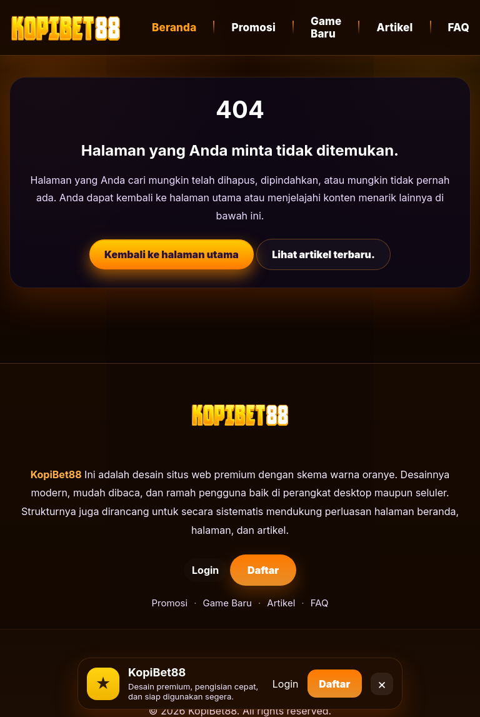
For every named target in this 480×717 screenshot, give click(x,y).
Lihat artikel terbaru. (323, 254)
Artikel (394, 27)
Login (176, 570)
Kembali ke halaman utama (171, 254)
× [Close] (382, 679)
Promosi (253, 27)
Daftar (254, 570)
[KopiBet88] (65, 27)
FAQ (320, 603)
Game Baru (326, 27)
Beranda (174, 27)
